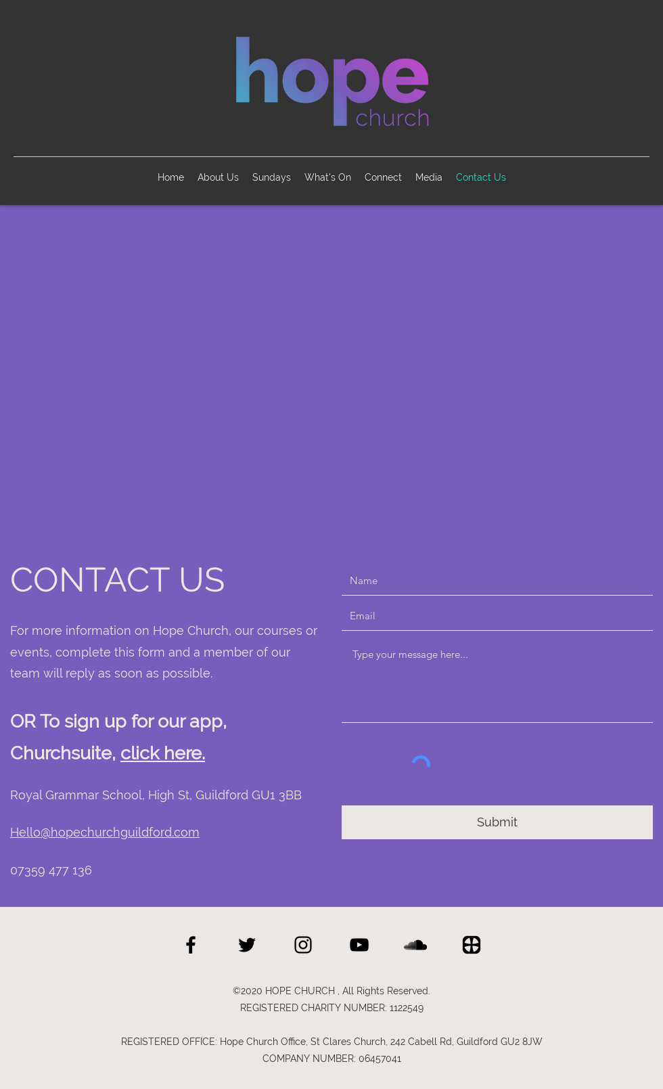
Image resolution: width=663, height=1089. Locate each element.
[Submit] (497, 822)
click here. (162, 752)
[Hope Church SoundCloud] (415, 944)
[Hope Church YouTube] (359, 944)
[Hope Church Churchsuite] (471, 944)
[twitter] (246, 944)
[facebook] (190, 944)
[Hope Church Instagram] (303, 944)
